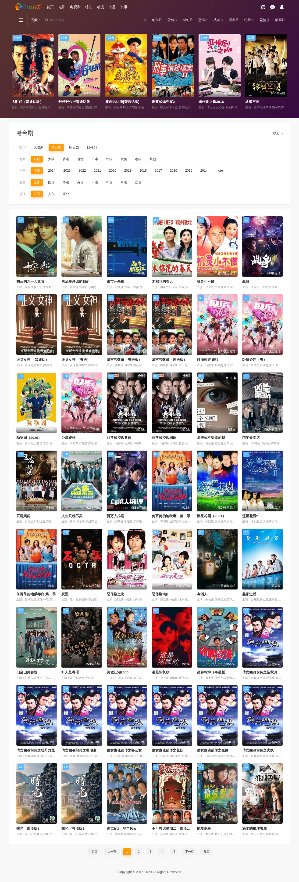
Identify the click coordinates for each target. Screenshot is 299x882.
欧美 (124, 159)
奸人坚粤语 (70, 672)
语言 (22, 182)
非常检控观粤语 (119, 438)
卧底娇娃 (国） (208, 359)
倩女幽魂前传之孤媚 (212, 750)
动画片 (280, 20)
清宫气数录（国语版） (169, 359)
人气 (51, 194)
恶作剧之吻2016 (211, 102)
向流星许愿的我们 (75, 281)
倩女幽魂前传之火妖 (258, 750)
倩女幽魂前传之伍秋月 (259, 672)
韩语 (109, 182)
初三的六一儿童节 (30, 281)
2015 (188, 170)
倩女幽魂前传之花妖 (167, 750)
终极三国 (252, 102)
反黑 (64, 594)
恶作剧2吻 (160, 594)
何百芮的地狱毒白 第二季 (36, 594)
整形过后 (249, 594)
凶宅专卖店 (251, 438)
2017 (158, 170)
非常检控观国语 (164, 438)
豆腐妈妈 (23, 516)
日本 (95, 159)
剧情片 (265, 20)
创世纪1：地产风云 (122, 828)
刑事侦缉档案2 (163, 102)
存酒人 (202, 594)
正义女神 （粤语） (75, 359)
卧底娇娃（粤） (254, 359)
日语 (95, 182)
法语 (138, 182)
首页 (50, 7)
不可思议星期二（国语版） (173, 828)
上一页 (112, 851)
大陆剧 (38, 147)
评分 (66, 194)
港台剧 (56, 147)
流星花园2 (250, 516)
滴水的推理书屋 (254, 828)
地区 (22, 159)
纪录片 (249, 20)
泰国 (138, 159)
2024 (51, 170)
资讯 (123, 7)
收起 (278, 133)
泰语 (124, 182)
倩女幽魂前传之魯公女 (124, 750)
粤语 (66, 182)
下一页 (189, 851)
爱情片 (172, 20)
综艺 (88, 7)
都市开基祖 (115, 281)
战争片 (218, 20)
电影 (61, 7)
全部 (37, 159)
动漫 (100, 7)
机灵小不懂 (205, 281)
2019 (128, 170)
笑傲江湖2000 (117, 672)
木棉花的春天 (162, 281)
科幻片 (188, 20)
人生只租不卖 (71, 516)
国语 (51, 182)
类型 (22, 147)
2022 (82, 170)
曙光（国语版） (28, 828)
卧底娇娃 (68, 438)
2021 (97, 170)
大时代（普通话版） (27, 102)
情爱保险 (204, 828)
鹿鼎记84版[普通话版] (122, 102)
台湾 (80, 159)
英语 (80, 182)
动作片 (157, 20)
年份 (22, 170)
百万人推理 (115, 516)
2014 (204, 170)
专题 (112, 7)
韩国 (109, 159)
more (219, 170)
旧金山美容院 (26, 672)
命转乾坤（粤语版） (212, 672)
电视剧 (75, 7)
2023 (67, 170)
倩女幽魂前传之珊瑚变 (78, 750)
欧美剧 (74, 147)
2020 (112, 170)
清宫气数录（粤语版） (124, 359)
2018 (143, 170)
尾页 (207, 851)
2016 (173, 170)
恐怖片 (203, 20)
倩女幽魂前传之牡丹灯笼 (35, 750)
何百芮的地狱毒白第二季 (171, 516)
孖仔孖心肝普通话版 (74, 102)
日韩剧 (92, 147)
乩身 (245, 281)
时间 (37, 194)
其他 (153, 159)
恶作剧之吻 (115, 594)
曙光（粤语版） (73, 828)
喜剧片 (234, 20)
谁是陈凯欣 (160, 672)
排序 (22, 194)
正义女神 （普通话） (32, 359)
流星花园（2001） (211, 516)
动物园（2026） (29, 438)
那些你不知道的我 (211, 438)
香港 (66, 159)
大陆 (51, 159)
